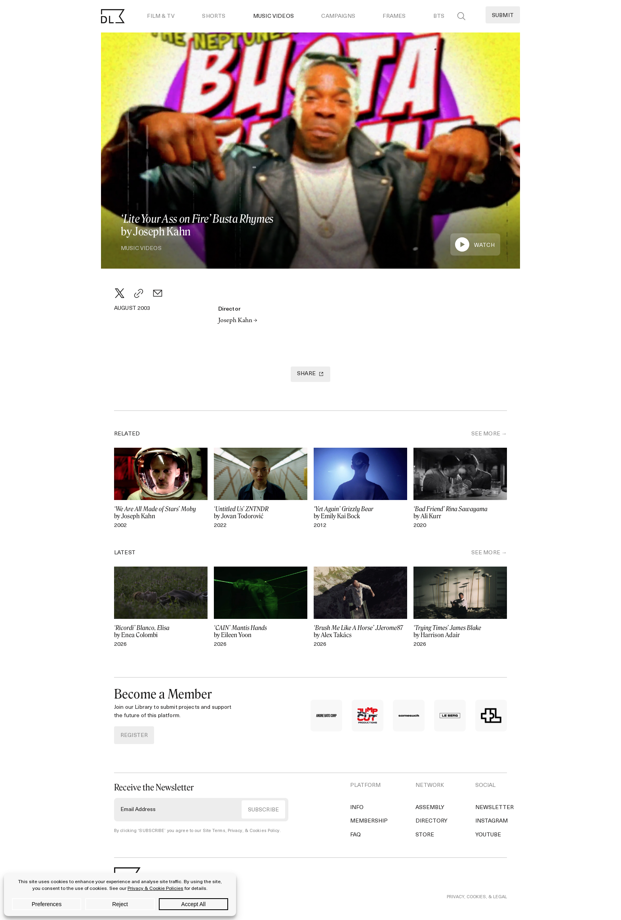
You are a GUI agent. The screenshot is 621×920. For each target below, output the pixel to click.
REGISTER (134, 736)
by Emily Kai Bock (360, 513)
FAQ (355, 835)
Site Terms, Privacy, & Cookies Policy (241, 831)
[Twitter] (119, 293)
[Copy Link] (138, 293)
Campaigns (338, 16)
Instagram (491, 821)
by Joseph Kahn (161, 513)
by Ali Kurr (460, 513)
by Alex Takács (360, 631)
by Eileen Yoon (260, 631)
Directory (431, 821)
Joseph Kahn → (237, 320)
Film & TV (160, 16)
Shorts (213, 16)
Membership (369, 821)
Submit (503, 16)
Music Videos (273, 16)
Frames (394, 16)
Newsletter (494, 808)
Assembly (429, 808)
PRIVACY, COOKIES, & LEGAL (477, 897)
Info (357, 808)
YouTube (488, 835)
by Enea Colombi (161, 631)
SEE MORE (485, 434)
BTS (438, 16)
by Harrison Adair (460, 631)
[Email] (157, 293)
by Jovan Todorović (260, 513)
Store (424, 835)
